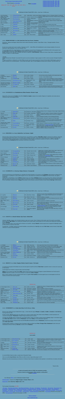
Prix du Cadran (19, 391)
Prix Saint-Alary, (44, 388)
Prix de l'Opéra (59, 390)
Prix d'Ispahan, (37, 388)
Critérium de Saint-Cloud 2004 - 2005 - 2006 (51, 3)
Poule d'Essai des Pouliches (24, 388)
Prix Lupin (32, 388)
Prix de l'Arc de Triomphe (50, 390)
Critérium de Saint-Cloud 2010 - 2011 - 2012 (51, 5)
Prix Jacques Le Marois (46, 389)
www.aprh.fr (33, 3)
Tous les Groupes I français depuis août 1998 (13, 1)
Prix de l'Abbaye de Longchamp (39, 390)
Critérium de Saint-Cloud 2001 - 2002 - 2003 (51, 2)
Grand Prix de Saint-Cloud (21, 389)
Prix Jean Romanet (9, 392)
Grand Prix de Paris (12, 389)
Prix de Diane (4, 389)
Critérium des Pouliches (49, 124)
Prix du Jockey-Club (57, 388)
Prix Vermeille (10, 390)
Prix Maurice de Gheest (31, 389)
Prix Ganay (5, 388)
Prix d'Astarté (47, 391)
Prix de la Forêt (12, 391)
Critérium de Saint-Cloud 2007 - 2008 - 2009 (51, 4)
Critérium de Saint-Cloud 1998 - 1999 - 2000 (51, 1)
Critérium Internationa (34, 391)
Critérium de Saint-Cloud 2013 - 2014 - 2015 (51, 6)
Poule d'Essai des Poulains (13, 388)
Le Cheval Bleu (17, 3)
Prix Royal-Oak (26, 391)
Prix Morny (39, 389)
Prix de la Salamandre (18, 390)
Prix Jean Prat (50, 388)
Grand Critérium (47, 155)
